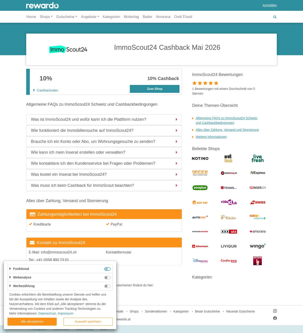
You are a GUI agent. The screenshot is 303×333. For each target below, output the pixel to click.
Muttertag (131, 17)
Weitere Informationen (211, 137)
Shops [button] (45, 17)
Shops (134, 311)
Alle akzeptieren (32, 321)
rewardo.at (123, 319)
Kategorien (111, 17)
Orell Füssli (183, 17)
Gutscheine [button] (65, 17)
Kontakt (118, 311)
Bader (147, 17)
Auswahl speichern (88, 321)
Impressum (65, 313)
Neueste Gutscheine (240, 311)
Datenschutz (47, 313)
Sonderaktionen (156, 311)
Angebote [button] (88, 17)
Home (31, 17)
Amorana (163, 17)
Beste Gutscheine (207, 311)
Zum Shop (154, 89)
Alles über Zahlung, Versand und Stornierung (227, 130)
